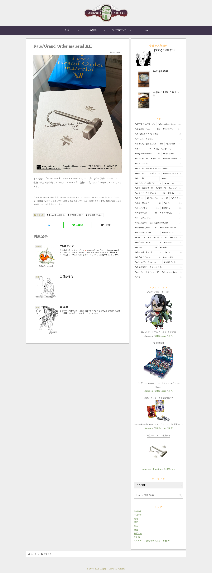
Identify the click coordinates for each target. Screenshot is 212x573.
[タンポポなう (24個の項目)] (147, 208)
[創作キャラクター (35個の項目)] (172, 173)
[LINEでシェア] (77, 225)
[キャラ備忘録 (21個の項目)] (171, 213)
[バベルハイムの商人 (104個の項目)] (158, 139)
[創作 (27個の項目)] (139, 198)
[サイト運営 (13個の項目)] (172, 257)
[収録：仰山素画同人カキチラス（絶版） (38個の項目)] (158, 168)
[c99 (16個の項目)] (140, 237)
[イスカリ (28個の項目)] (175, 188)
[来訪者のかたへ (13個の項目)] (172, 262)
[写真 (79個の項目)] (143, 149)
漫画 (136, 526)
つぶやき (138, 515)
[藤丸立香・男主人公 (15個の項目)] (148, 252)
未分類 (137, 537)
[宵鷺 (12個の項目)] (158, 277)
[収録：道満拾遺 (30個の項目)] (144, 188)
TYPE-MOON (75, 215)
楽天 (170, 336)
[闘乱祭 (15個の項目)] (146, 247)
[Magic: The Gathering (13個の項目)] (148, 262)
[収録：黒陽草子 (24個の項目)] (148, 203)
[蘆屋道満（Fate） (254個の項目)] (147, 129)
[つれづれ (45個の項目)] (141, 159)
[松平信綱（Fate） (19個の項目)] (146, 228)
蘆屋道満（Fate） (94, 215)
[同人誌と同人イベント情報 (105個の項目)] (158, 134)
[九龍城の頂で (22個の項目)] (146, 213)
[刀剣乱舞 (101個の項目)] (174, 144)
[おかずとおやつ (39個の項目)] (158, 164)
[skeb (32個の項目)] (171, 178)
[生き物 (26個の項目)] (176, 198)
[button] (107, 225)
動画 (136, 530)
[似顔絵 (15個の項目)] (171, 247)
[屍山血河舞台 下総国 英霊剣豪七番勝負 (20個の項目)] (158, 223)
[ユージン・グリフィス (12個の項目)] (147, 272)
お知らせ (39, 215)
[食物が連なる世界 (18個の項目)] (147, 233)
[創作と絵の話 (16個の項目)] (171, 233)
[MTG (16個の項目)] (176, 237)
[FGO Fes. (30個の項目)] (173, 183)
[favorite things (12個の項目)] (172, 272)
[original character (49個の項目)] (148, 154)
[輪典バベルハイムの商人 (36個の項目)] (147, 173)
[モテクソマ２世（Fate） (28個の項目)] (150, 193)
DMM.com (160, 336)
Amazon (148, 391)
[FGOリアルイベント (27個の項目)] (157, 198)
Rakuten (157, 469)
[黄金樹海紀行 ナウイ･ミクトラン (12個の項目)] (158, 267)
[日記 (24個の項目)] (173, 203)
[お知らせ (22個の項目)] (171, 208)
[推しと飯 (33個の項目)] (147, 178)
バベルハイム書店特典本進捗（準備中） (152, 541)
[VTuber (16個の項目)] (173, 242)
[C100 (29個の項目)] (161, 188)
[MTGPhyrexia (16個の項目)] (158, 237)
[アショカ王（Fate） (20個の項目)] (158, 218)
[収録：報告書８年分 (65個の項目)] (168, 149)
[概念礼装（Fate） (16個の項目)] (148, 242)
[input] (158, 495)
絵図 (136, 519)
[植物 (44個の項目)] (156, 159)
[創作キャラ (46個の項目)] (172, 154)
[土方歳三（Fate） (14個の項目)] (147, 257)
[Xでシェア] (48, 225)
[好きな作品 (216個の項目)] (172, 129)
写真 (136, 522)
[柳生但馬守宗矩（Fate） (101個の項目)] (149, 144)
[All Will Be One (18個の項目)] (171, 228)
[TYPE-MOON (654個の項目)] (145, 124)
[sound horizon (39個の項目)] (172, 159)
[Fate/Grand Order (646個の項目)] (170, 124)
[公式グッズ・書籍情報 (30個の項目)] (148, 183)
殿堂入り (138, 533)
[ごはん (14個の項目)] (173, 252)
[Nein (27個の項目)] (175, 193)
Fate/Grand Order (56, 215)
